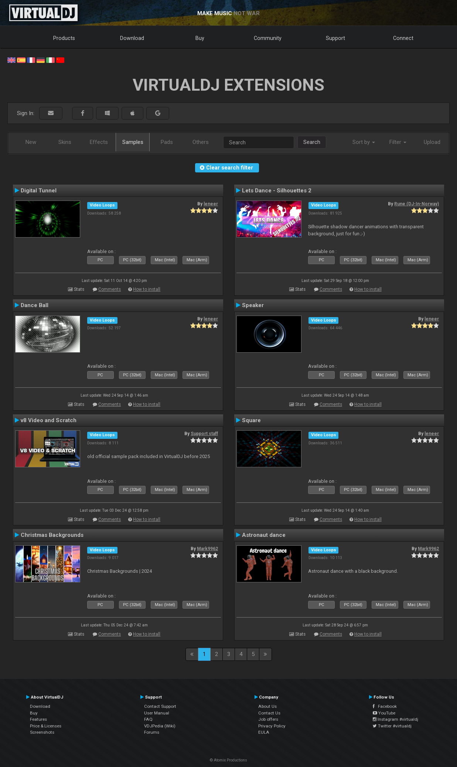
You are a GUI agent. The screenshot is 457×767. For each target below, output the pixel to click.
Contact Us (269, 713)
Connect (403, 38)
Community (268, 38)
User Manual (156, 713)
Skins (64, 142)
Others (200, 142)
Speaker (253, 305)
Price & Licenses (45, 726)
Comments (109, 289)
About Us (267, 706)
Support (335, 38)
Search (311, 142)
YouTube (384, 713)
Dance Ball (34, 305)
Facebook (385, 706)
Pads (167, 142)
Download (132, 38)
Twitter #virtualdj (392, 726)
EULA (263, 732)
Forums (151, 732)
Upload (432, 142)
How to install (146, 289)
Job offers (268, 719)
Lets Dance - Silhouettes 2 (276, 190)
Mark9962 (207, 548)
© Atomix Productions (228, 760)
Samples (132, 142)
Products (64, 38)
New (30, 142)
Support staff (204, 433)
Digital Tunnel (39, 190)
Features (38, 719)
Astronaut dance (264, 535)
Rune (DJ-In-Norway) (416, 203)
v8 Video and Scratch (48, 420)
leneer (211, 203)
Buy (199, 38)
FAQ (148, 719)
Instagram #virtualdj (395, 719)
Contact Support (160, 706)
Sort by (363, 142)
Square (251, 420)
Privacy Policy (272, 726)
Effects (99, 142)
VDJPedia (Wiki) (159, 726)
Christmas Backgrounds (52, 535)
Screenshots (42, 732)
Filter (397, 142)
